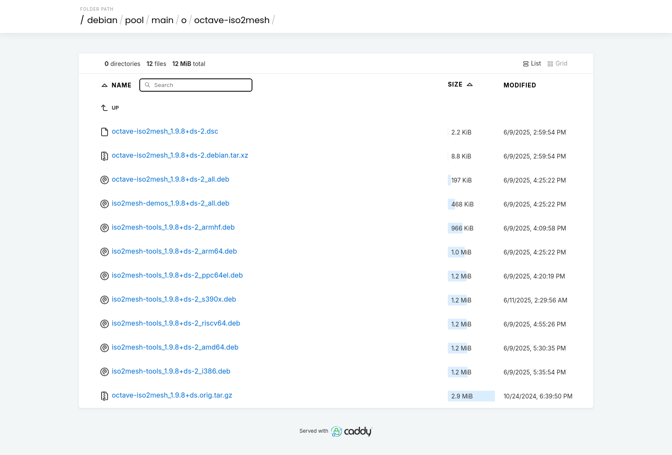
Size (461, 84)
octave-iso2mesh (232, 20)
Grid (557, 63)
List (531, 63)
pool (134, 20)
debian (102, 20)
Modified (520, 85)
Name (122, 84)
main (162, 20)
